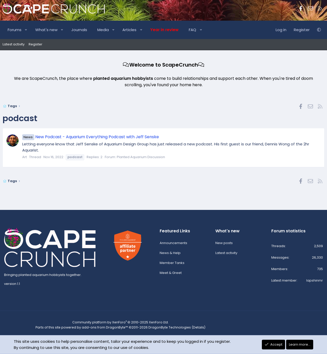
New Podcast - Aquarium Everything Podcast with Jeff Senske (90, 137)
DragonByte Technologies (164, 328)
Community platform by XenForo (118, 323)
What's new (46, 29)
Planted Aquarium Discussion (141, 157)
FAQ (192, 29)
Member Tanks (172, 263)
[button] (26, 29)
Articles (129, 29)
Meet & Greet (171, 273)
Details (192, 328)
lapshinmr (314, 281)
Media (103, 29)
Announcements (173, 243)
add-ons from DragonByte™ (102, 328)
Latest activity (14, 44)
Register (35, 44)
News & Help (170, 253)
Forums (14, 29)
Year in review (164, 29)
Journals (79, 29)
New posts (224, 243)
